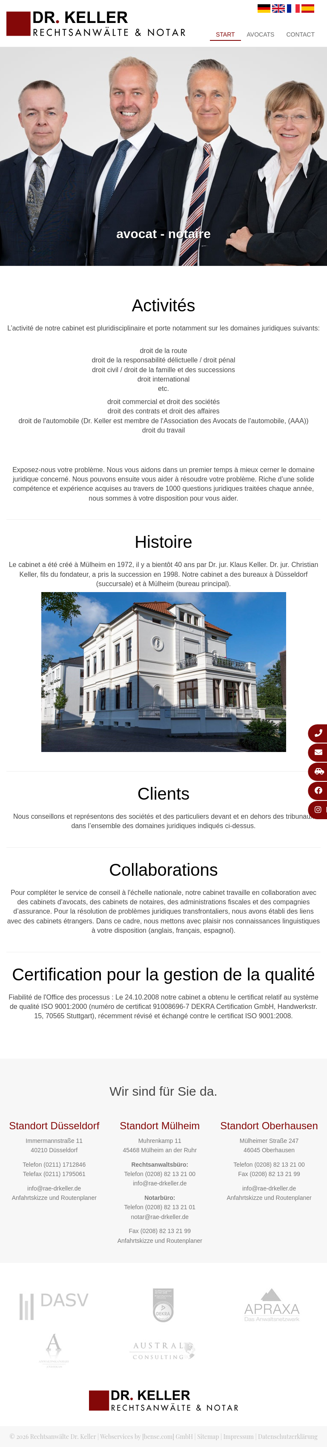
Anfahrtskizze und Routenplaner (54, 1197)
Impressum (239, 1437)
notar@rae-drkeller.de (160, 1216)
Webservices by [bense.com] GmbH (146, 1437)
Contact (300, 34)
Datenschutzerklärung (288, 1437)
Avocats (261, 34)
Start (225, 34)
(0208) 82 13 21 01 (170, 1207)
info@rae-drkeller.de (54, 1188)
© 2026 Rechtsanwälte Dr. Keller (52, 1437)
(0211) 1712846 (64, 1164)
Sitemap (208, 1437)
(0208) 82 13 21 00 (170, 1174)
